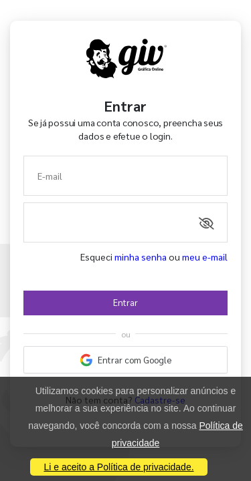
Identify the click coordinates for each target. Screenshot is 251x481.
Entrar (125, 302)
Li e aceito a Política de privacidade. (118, 467)
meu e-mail (205, 257)
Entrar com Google (126, 360)
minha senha (140, 257)
